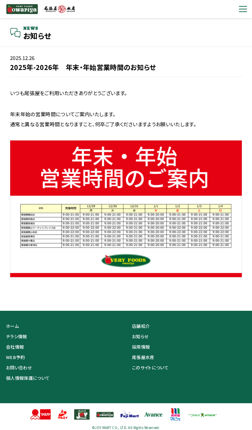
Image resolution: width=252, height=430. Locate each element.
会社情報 (15, 347)
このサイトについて (150, 367)
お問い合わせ (19, 367)
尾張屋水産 (143, 357)
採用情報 (141, 347)
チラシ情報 (16, 336)
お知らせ (140, 336)
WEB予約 (15, 357)
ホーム (12, 326)
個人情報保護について (27, 378)
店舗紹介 (141, 326)
